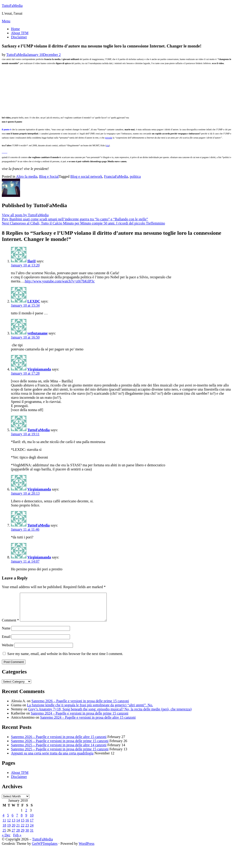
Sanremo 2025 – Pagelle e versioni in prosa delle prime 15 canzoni (60, 754)
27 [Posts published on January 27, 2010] (13, 836)
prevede (108, 137)
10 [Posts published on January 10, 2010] (32, 821)
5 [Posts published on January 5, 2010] (8, 821)
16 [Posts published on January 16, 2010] (27, 826)
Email (6, 642)
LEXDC (33, 301)
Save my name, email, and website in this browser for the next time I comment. (65, 659)
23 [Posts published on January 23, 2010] (27, 831)
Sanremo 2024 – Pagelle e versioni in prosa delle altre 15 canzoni (88, 723)
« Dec (6, 841)
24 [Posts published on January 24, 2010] (32, 831)
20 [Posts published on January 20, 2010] (13, 831)
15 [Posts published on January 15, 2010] (22, 826)
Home (15, 29)
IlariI (31, 261)
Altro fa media (26, 176)
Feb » (17, 841)
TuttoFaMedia (12, 6)
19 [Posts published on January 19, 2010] (9, 831)
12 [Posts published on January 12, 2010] (9, 826)
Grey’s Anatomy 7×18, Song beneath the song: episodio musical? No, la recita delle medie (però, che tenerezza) (110, 715)
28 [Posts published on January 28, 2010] (18, 836)
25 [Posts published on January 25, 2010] (4, 836)
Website (7, 650)
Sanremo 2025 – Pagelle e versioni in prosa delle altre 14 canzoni (58, 750)
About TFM (19, 33)
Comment (10, 626)
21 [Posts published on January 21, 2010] (18, 831)
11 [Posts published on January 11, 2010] (4, 826)
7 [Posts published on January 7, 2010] (17, 821)
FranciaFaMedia (116, 176)
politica (135, 176)
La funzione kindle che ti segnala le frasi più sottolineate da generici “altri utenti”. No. (90, 710)
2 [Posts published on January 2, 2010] (26, 816)
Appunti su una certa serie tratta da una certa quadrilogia (52, 759)
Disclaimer (19, 37)
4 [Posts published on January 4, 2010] (3, 821)
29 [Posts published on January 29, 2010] (22, 836)
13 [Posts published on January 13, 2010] (13, 826)
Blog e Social (49, 176)
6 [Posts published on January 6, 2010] (12, 821)
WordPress (86, 849)
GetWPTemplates (45, 849)
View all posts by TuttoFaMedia (25, 215)
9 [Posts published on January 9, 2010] (26, 821)
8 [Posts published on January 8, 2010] (22, 821)
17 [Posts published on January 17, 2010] (32, 826)
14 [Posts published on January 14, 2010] (18, 826)
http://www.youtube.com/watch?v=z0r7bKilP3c (60, 281)
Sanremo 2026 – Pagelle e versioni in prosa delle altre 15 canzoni (58, 742)
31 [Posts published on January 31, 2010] (32, 836)
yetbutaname (37, 333)
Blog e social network (86, 176)
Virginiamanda (39, 369)
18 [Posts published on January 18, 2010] (4, 831)
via (107, 145)
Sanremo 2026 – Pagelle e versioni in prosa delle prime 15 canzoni (80, 706)
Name (6, 634)
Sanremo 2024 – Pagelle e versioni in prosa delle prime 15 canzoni (79, 719)
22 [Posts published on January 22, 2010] (22, 831)
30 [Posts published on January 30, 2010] (27, 836)
